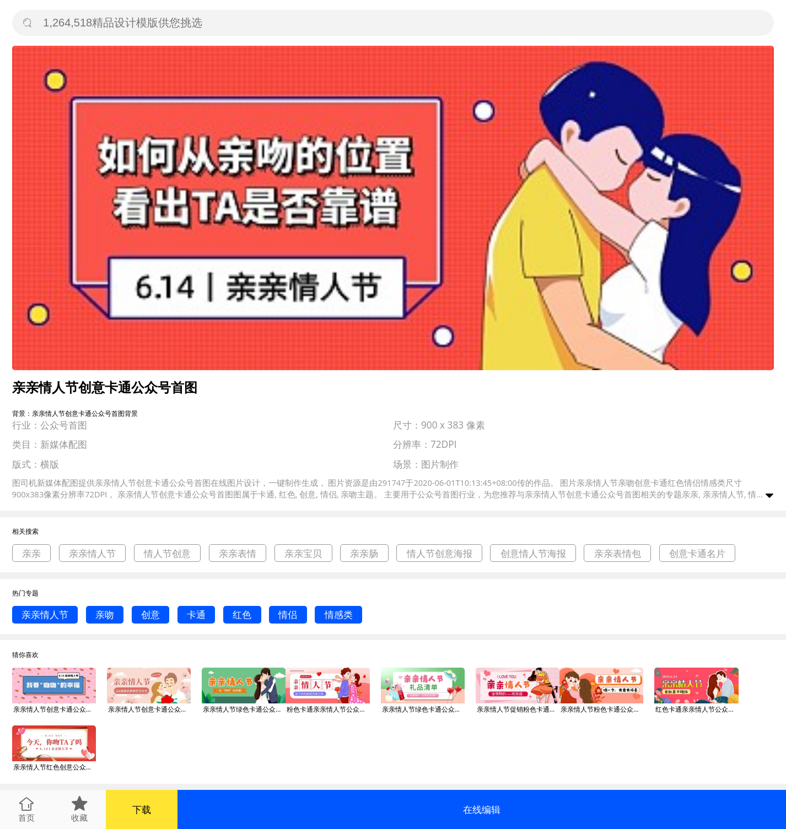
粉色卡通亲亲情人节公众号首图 (328, 709)
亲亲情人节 (92, 553)
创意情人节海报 (533, 553)
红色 (242, 614)
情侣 (287, 614)
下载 (141, 809)
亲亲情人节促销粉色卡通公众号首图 (518, 709)
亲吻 (104, 614)
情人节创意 (167, 553)
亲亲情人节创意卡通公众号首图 (54, 709)
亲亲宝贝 (303, 553)
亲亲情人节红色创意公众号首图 (54, 767)
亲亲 (31, 553)
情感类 (339, 614)
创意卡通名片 (697, 553)
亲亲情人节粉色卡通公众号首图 (602, 709)
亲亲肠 (364, 553)
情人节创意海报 (439, 553)
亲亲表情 (237, 553)
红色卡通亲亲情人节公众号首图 (696, 709)
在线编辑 (481, 809)
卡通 (196, 614)
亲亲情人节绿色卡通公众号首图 (244, 709)
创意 (150, 614)
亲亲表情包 (617, 553)
